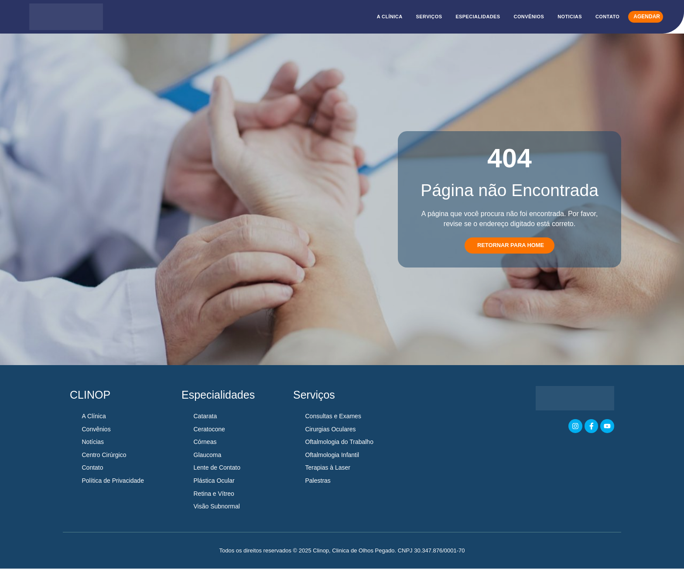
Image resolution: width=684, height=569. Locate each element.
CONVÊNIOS (529, 16)
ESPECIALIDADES (477, 16)
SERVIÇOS (429, 16)
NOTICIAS (569, 16)
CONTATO (607, 16)
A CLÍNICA (390, 16)
